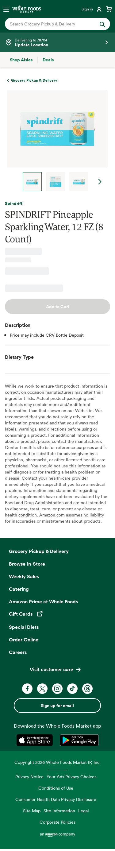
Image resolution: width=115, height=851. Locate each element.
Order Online (23, 639)
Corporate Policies (57, 822)
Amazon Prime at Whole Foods (43, 601)
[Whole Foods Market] (26, 9)
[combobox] (53, 24)
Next (100, 182)
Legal (83, 811)
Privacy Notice (29, 776)
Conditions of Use (55, 788)
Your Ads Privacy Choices (71, 776)
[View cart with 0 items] (109, 9)
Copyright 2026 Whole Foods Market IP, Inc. (57, 762)
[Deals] (48, 59)
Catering (19, 589)
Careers (18, 652)
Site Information (59, 811)
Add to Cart (57, 307)
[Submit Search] (102, 24)
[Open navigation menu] (6, 9)
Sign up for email (57, 705)
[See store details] (57, 42)
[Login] (92, 9)
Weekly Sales (24, 576)
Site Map (31, 811)
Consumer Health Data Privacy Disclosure (55, 799)
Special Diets (24, 627)
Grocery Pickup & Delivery (39, 551)
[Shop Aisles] (21, 59)
